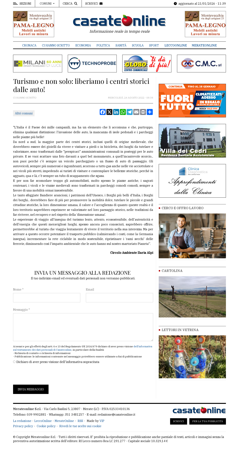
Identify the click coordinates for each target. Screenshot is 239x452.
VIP (102, 421)
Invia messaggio (31, 389)
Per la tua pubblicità (207, 421)
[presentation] (41, 374)
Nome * (18, 289)
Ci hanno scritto (56, 45)
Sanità (121, 45)
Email (90, 289)
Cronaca (29, 45)
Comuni (46, 3)
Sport (154, 45)
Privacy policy (23, 426)
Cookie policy (46, 426)
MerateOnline (204, 45)
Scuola (138, 45)
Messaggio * (21, 309)
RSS (80, 421)
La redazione (22, 421)
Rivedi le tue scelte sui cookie (80, 426)
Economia (83, 45)
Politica (103, 45)
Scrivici (178, 421)
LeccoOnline (175, 45)
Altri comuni (24, 113)
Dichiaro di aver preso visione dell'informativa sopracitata (57, 362)
